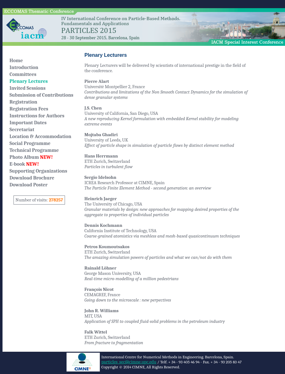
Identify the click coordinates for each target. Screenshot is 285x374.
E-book (24, 164)
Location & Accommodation (40, 136)
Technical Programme (34, 150)
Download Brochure (31, 178)
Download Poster (28, 185)
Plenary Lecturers (105, 55)
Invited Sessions (27, 88)
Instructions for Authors (36, 116)
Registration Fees (28, 109)
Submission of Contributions (41, 95)
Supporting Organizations (38, 171)
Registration (23, 102)
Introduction (23, 67)
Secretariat (21, 129)
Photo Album (31, 157)
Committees (22, 74)
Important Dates (27, 123)
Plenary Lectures (28, 81)
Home (16, 60)
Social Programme (29, 143)
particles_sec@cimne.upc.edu (128, 362)
